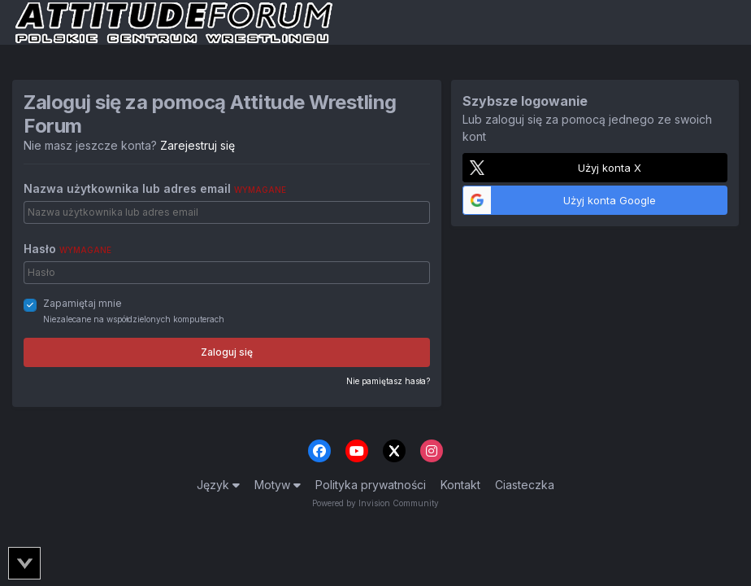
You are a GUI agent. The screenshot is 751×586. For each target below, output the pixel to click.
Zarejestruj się (197, 145)
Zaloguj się (227, 352)
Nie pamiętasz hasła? (388, 381)
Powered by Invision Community (375, 503)
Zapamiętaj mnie (82, 303)
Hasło (67, 249)
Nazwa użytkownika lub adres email (155, 188)
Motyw (277, 485)
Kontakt (460, 485)
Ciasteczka (524, 485)
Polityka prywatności (370, 485)
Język (218, 485)
